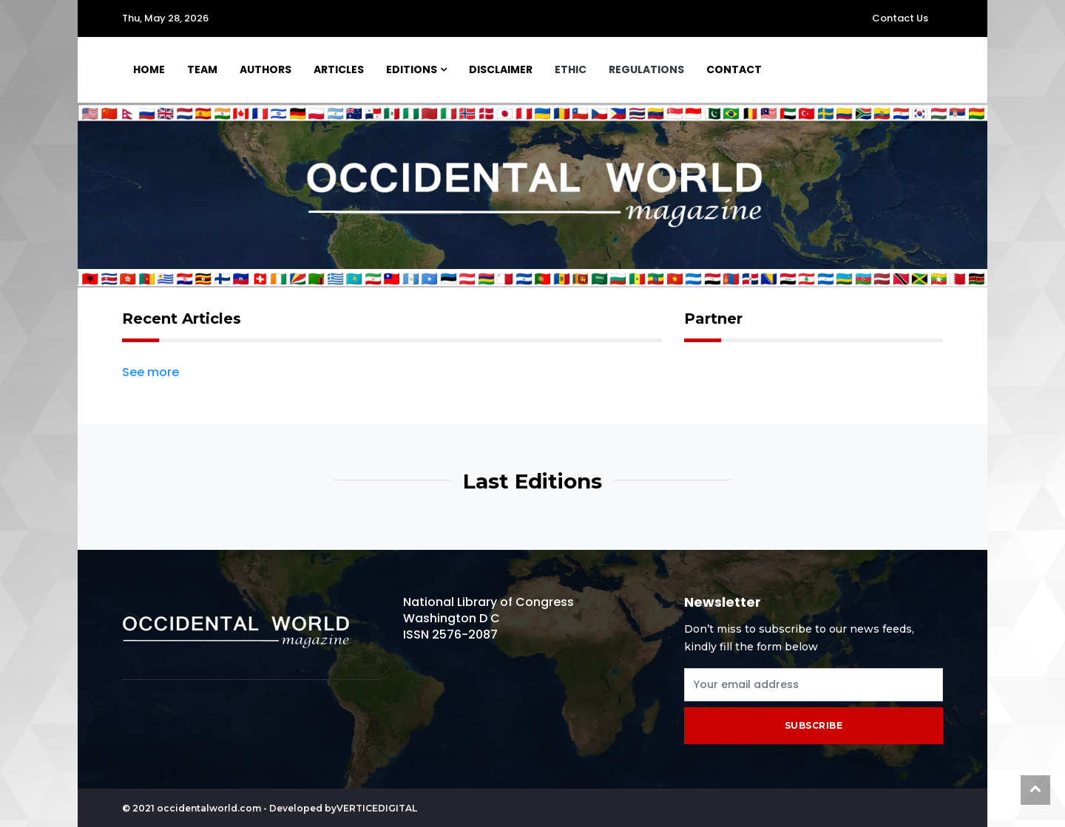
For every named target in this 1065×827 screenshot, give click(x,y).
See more (150, 372)
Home (149, 69)
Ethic (570, 69)
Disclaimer (500, 69)
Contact (734, 69)
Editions (411, 69)
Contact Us (900, 18)
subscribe (814, 725)
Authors (265, 69)
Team (202, 69)
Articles (339, 69)
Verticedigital (377, 808)
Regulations (646, 69)
